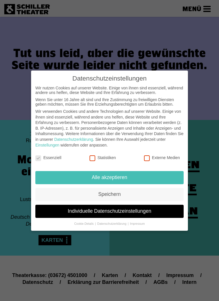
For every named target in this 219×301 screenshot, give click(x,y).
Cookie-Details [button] (84, 219)
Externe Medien (162, 153)
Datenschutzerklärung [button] (112, 219)
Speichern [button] (109, 189)
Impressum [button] (137, 219)
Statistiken (103, 153)
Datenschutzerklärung (73, 135)
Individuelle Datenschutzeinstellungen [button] (109, 206)
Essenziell (48, 153)
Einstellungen (47, 140)
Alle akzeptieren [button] (109, 173)
